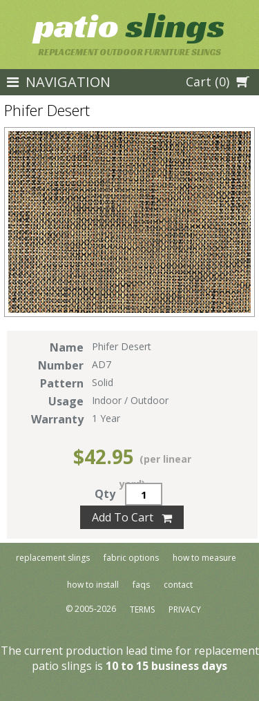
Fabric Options (131, 558)
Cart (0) (217, 81)
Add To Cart (132, 517)
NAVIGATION (58, 82)
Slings (129, 25)
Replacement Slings (53, 558)
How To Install (93, 584)
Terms (142, 610)
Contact (178, 584)
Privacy (185, 610)
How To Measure (204, 558)
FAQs (141, 584)
